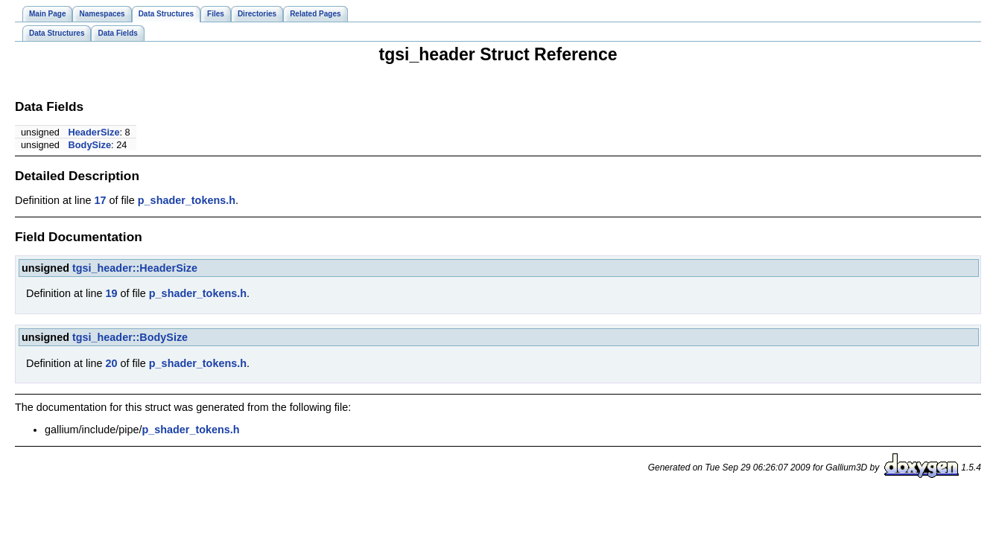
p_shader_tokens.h (186, 200)
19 (111, 293)
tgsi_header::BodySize (130, 337)
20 (111, 363)
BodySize (90, 144)
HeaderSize (94, 132)
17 (100, 200)
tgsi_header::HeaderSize (134, 268)
